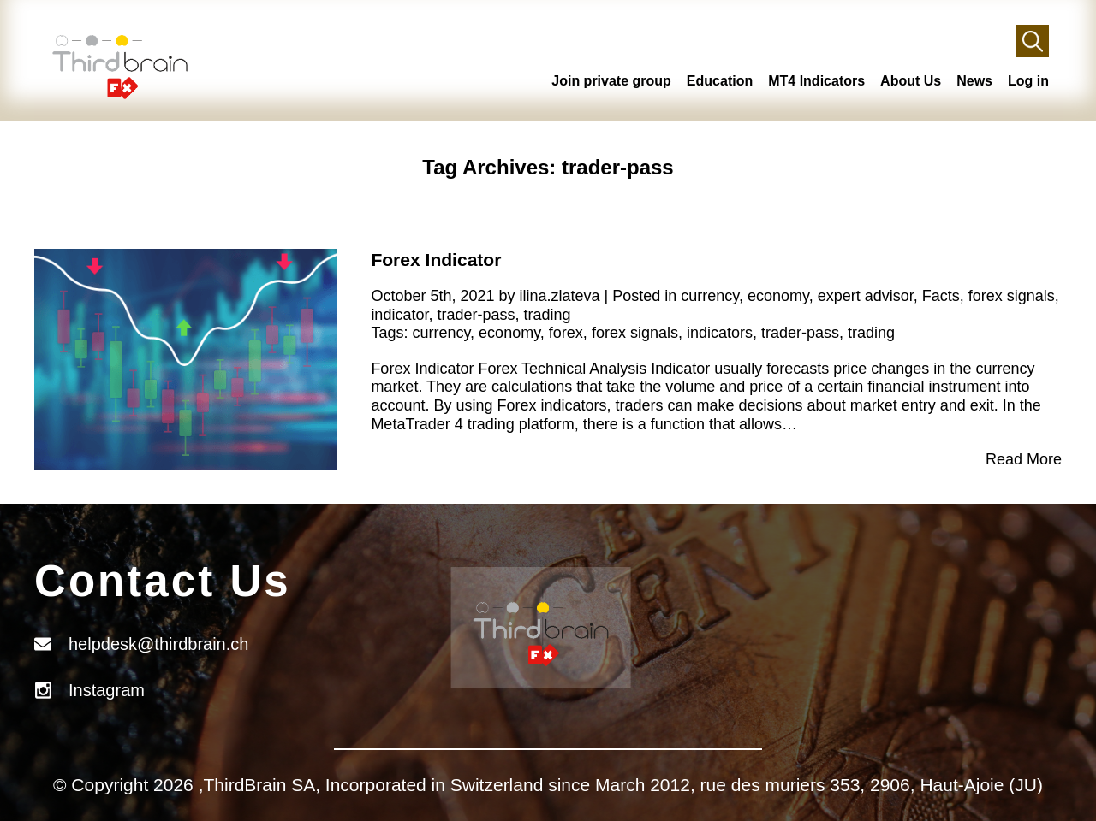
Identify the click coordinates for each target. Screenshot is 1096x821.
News (974, 81)
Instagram (106, 690)
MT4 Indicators (816, 81)
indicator (399, 314)
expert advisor (866, 295)
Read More (1024, 459)
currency (710, 295)
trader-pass (476, 314)
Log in (1028, 81)
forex (566, 332)
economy (778, 295)
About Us (910, 81)
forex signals (1011, 295)
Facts (941, 295)
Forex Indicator (436, 259)
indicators (720, 332)
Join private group (611, 81)
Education (720, 81)
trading (547, 314)
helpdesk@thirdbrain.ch (158, 644)
